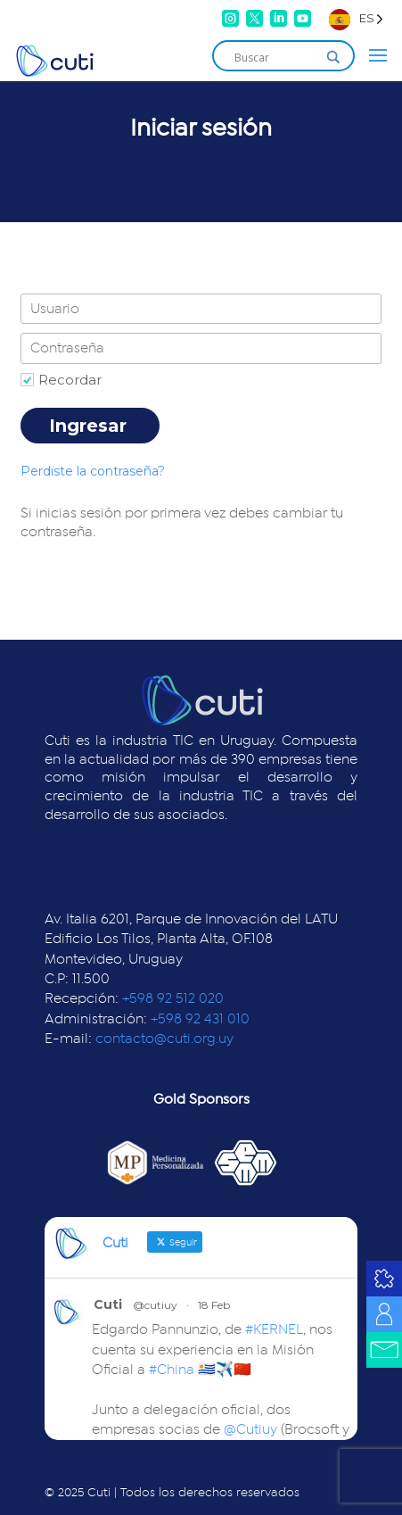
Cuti (108, 1304)
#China (171, 1369)
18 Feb (214, 1305)
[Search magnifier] (333, 57)
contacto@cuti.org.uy (164, 1038)
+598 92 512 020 (173, 998)
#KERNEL (274, 1329)
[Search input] (275, 57)
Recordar (70, 379)
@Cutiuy (250, 1429)
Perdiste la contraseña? (93, 471)
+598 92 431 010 (200, 1019)
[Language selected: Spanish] (356, 18)
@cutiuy (155, 1305)
